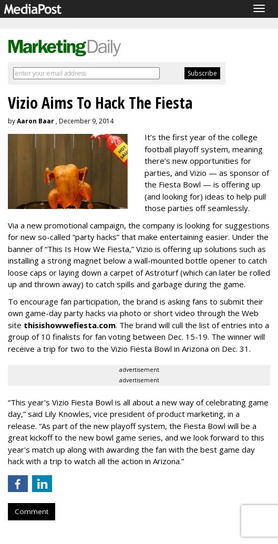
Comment (31, 511)
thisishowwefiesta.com (70, 325)
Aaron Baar (35, 121)
